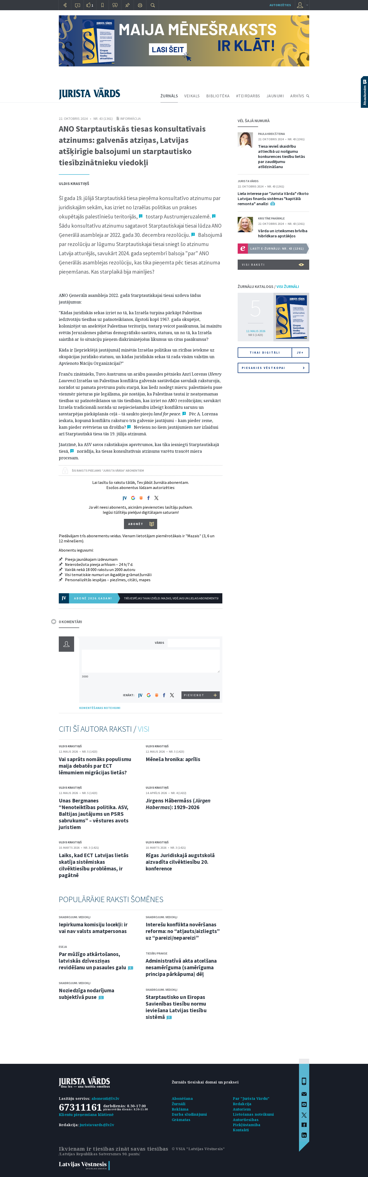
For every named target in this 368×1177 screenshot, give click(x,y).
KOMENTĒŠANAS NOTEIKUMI (99, 708)
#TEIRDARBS (248, 95)
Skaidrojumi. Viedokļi (74, 917)
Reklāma (180, 1109)
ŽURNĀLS (169, 95)
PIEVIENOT (194, 695)
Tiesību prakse (156, 953)
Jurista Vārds (248, 181)
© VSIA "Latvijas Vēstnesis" (198, 1148)
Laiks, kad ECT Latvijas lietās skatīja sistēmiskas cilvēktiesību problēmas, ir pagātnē (94, 865)
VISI (144, 729)
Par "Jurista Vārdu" (251, 1098)
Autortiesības (246, 1119)
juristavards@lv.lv (97, 1124)
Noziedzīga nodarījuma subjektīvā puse (86, 993)
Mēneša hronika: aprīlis (173, 759)
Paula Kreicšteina (271, 134)
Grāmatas (181, 1119)
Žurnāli (179, 1103)
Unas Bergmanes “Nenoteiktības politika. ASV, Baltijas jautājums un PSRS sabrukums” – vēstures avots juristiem (94, 814)
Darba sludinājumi (189, 1114)
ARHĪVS (297, 95)
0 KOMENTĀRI (70, 621)
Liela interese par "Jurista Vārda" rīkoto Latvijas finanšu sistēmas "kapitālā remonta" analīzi (273, 198)
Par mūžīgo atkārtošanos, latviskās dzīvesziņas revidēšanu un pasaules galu (92, 961)
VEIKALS (192, 95)
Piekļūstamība (247, 1124)
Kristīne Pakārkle (271, 218)
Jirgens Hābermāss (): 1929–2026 (178, 804)
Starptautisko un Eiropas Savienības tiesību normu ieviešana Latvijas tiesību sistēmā (176, 1007)
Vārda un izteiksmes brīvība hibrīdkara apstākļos (282, 233)
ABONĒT (135, 524)
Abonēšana (182, 1098)
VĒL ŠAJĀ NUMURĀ (254, 120)
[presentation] (194, 681)
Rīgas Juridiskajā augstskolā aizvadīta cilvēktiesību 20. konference (180, 862)
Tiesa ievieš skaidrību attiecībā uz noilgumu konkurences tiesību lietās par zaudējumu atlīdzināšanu (281, 156)
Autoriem (242, 1109)
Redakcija (242, 1103)
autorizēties (280, 5)
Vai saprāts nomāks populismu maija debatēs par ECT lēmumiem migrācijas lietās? (95, 766)
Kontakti (241, 1129)
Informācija (130, 118)
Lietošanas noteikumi (253, 1114)
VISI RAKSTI (273, 264)
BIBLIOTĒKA (218, 95)
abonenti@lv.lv (105, 1098)
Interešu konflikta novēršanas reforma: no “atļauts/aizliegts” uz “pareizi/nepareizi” (183, 931)
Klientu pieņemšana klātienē (86, 1114)
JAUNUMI (275, 95)
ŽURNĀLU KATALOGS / (268, 286)
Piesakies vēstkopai (273, 368)
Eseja (63, 947)
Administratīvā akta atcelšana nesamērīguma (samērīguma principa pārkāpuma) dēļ (181, 967)
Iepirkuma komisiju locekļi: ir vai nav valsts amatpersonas (93, 928)
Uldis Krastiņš (74, 183)
